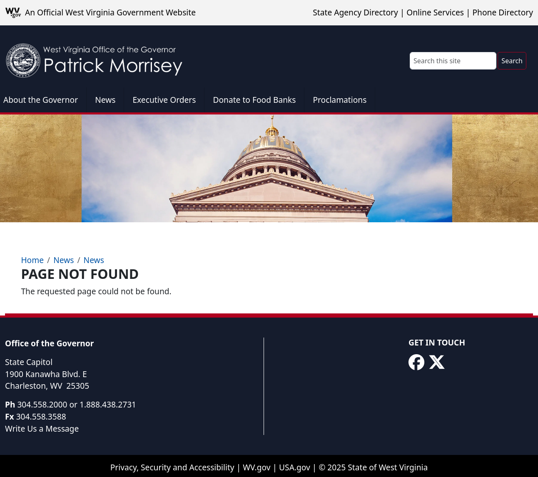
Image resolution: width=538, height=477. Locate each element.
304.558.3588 (41, 416)
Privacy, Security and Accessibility (172, 467)
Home (32, 260)
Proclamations (339, 99)
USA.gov (294, 467)
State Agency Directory (355, 12)
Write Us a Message (42, 428)
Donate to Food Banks (254, 99)
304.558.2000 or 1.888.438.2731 (76, 404)
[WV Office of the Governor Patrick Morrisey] (98, 56)
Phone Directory (502, 12)
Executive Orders (164, 99)
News (105, 99)
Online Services (435, 12)
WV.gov (256, 467)
